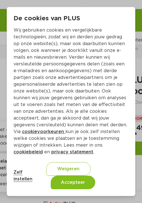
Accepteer (73, 182)
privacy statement (72, 152)
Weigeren (68, 168)
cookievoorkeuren (43, 131)
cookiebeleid (28, 152)
